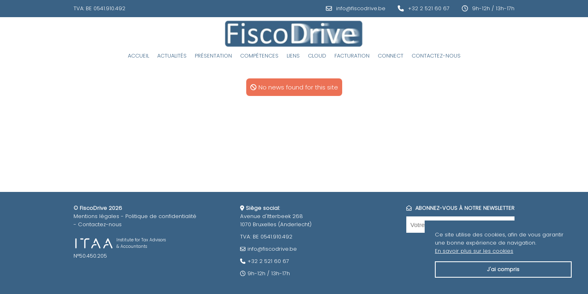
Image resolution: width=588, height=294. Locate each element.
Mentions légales (96, 216)
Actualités (172, 56)
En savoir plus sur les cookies (474, 251)
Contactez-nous (436, 56)
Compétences (259, 56)
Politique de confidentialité (160, 216)
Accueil (138, 56)
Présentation (213, 56)
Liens (293, 56)
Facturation (352, 56)
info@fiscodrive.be (360, 8)
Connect (390, 56)
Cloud (317, 56)
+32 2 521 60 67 (429, 8)
